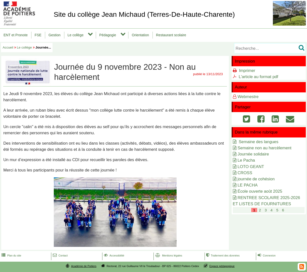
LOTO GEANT (250, 166)
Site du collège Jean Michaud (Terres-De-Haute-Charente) (144, 14)
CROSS (244, 172)
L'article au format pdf (258, 76)
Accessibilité (113, 255)
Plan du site (10, 255)
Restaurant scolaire (171, 35)
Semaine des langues (257, 141)
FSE (38, 35)
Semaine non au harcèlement (264, 148)
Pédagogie (107, 35)
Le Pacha (246, 160)
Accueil (8, 47)
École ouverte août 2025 (259, 191)
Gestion (54, 35)
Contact (60, 255)
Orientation (140, 35)
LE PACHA (247, 185)
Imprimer (247, 70)
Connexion (266, 255)
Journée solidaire (253, 154)
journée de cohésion (256, 179)
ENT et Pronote (15, 35)
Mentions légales (168, 255)
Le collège (76, 35)
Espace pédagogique (222, 266)
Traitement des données (222, 255)
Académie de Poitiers (83, 266)
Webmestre (248, 96)
